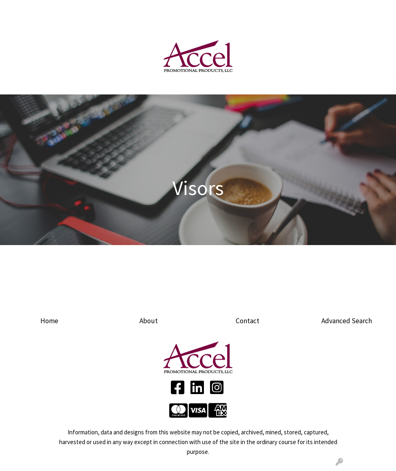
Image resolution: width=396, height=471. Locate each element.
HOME (16, 9)
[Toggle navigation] (12, 85)
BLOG (16, 27)
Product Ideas (156, 27)
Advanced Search (346, 320)
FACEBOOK (78, 27)
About (148, 320)
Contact (247, 320)
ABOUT (41, 9)
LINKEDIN (114, 27)
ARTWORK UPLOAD (144, 9)
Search (313, 9)
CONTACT (43, 27)
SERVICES (84, 9)
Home (49, 320)
